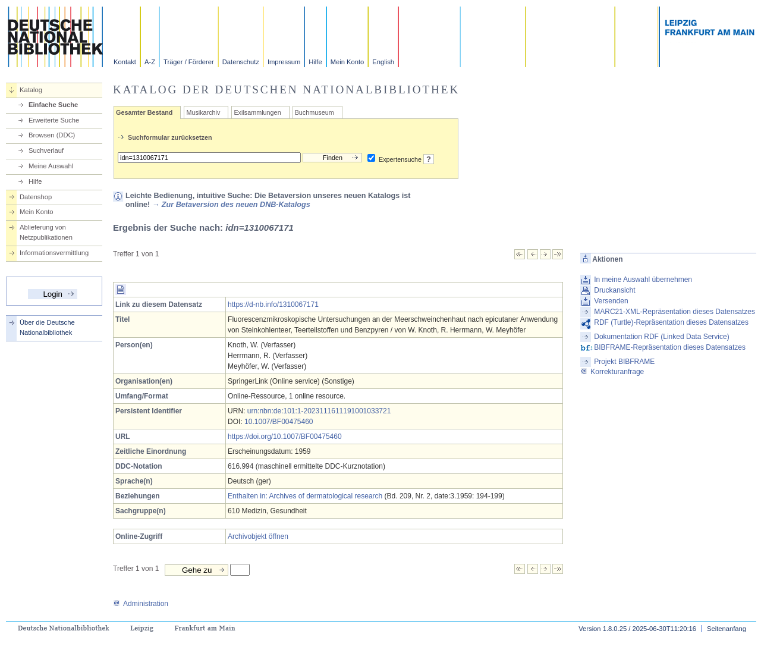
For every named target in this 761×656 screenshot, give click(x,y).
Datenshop (36, 196)
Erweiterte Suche (54, 120)
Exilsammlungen (257, 112)
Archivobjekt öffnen (258, 536)
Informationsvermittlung (54, 252)
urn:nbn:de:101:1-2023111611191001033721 (319, 411)
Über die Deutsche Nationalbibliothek (47, 327)
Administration (140, 603)
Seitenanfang (726, 628)
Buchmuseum (314, 112)
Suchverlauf (46, 150)
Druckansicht (614, 290)
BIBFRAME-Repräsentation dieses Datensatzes (670, 347)
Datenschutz (240, 61)
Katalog (31, 89)
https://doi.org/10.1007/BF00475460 (284, 436)
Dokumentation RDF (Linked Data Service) (661, 336)
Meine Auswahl (51, 166)
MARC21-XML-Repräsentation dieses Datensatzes (674, 311)
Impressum (284, 61)
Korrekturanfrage (612, 372)
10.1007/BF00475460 (278, 422)
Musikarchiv (203, 112)
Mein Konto (347, 61)
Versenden (611, 301)
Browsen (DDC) (52, 135)
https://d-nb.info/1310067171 (273, 304)
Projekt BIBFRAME (624, 361)
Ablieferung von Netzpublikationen (46, 232)
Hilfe (315, 61)
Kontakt (125, 61)
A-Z (149, 61)
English (383, 61)
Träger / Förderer (188, 61)
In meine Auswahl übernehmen (643, 279)
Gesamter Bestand (144, 112)
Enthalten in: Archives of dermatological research (305, 496)
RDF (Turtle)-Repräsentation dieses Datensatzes (671, 322)
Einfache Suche (53, 104)
